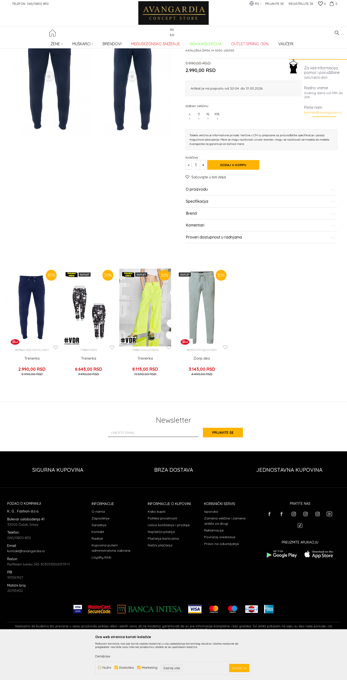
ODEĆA (72, 42)
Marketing (149, 667)
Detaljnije (102, 656)
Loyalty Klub (101, 596)
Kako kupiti (156, 550)
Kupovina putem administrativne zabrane (111, 586)
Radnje (97, 577)
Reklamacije (214, 569)
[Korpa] (332, 3)
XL (208, 158)
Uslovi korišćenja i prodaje (169, 564)
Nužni (106, 667)
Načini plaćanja (160, 584)
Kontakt (98, 570)
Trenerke (87, 42)
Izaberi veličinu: (197, 147)
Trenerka (32, 399)
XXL (217, 158)
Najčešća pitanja (161, 570)
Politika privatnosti (162, 557)
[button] (337, 33)
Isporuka (211, 550)
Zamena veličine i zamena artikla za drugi (225, 559)
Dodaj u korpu (236, 206)
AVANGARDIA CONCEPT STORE (27, 42)
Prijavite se (226, 471)
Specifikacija (260, 242)
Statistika (126, 667)
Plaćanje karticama (163, 577)
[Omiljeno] (322, 4)
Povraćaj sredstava (219, 576)
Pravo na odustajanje (221, 582)
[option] (32, 365)
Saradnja (99, 564)
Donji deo (202, 399)
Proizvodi (58, 42)
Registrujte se (301, 4)
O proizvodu (260, 230)
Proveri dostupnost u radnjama (260, 278)
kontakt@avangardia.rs (323, 112)
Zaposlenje (100, 557)
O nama (98, 550)
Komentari (260, 266)
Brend (260, 254)
